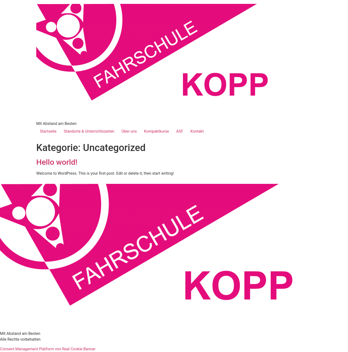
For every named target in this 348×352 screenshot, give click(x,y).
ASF (179, 131)
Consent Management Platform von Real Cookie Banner (47, 349)
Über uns (129, 131)
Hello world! (56, 162)
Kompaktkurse (156, 131)
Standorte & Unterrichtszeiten (89, 131)
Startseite (48, 131)
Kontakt (197, 131)
